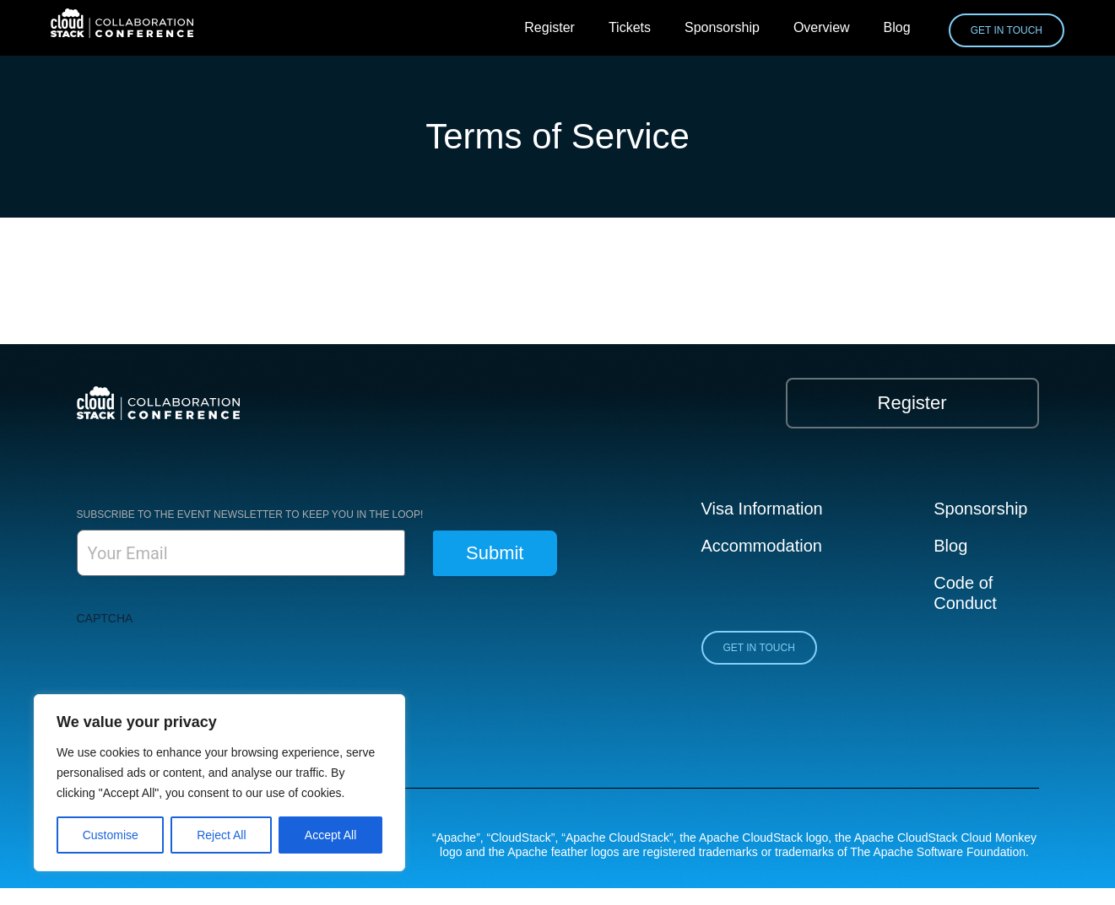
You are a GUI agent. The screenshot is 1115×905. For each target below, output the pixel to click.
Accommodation (761, 545)
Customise (110, 835)
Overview (821, 27)
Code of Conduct (965, 593)
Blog (897, 27)
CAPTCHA (105, 618)
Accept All (330, 835)
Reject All (221, 835)
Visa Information (762, 508)
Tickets (630, 27)
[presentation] (205, 666)
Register (549, 27)
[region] (219, 782)
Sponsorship (722, 27)
